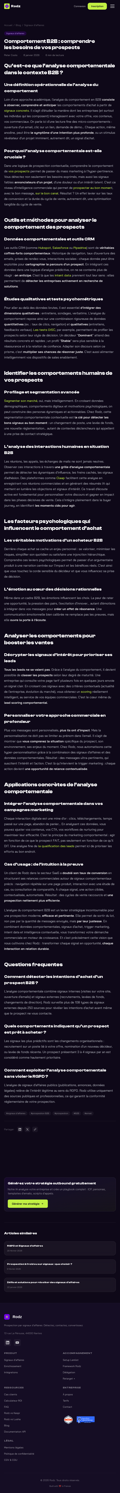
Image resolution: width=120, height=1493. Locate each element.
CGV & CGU (10, 1459)
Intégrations (11, 1372)
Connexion (80, 6)
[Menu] (112, 6)
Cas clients (10, 1394)
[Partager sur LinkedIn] (20, 1129)
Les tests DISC (44, 330)
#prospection (61, 1113)
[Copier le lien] (35, 1129)
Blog (18, 25)
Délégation (69, 1372)
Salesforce (60, 248)
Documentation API (15, 1431)
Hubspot (44, 248)
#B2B (76, 1113)
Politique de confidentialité (19, 1453)
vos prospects (19, 171)
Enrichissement (12, 1366)
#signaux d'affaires (15, 1113)
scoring (86, 692)
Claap (60, 478)
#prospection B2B (40, 1113)
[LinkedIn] (7, 1342)
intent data (63, 275)
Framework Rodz (72, 1366)
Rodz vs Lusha (12, 1419)
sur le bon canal (46, 193)
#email (88, 1113)
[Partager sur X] (27, 1129)
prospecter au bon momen (92, 188)
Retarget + (69, 1378)
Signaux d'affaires (34, 25)
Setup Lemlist (71, 1360)
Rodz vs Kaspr (12, 1413)
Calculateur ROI (13, 1400)
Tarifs (66, 1400)
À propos (68, 1394)
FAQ (6, 1406)
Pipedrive (80, 248)
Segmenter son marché (20, 401)
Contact (67, 1406)
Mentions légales (13, 1447)
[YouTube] (17, 1342)
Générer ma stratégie (28, 1203)
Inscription (97, 6)
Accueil (8, 25)
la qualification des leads (56, 846)
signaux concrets (16, 111)
